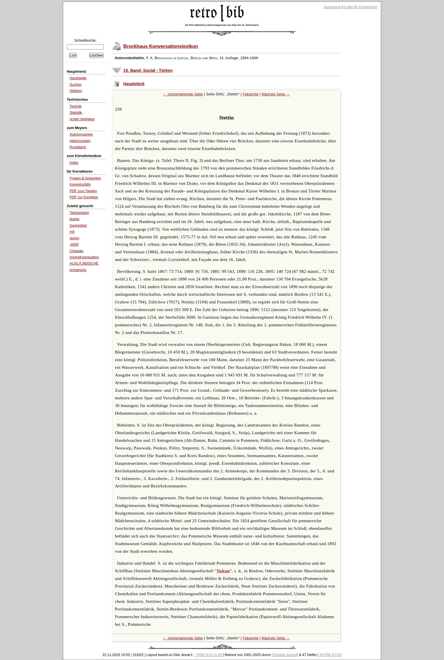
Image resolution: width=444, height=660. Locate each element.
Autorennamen (81, 134)
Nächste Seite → (276, 94)
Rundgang (78, 147)
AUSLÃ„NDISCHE (84, 263)
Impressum (332, 7)
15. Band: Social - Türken (148, 70)
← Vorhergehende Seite (183, 94)
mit (72, 232)
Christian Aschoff (285, 655)
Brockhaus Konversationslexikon (160, 46)
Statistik (76, 113)
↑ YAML (199, 655)
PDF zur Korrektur (84, 197)
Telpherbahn (79, 213)
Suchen (76, 85)
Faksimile (251, 94)
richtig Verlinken (82, 119)
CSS (338, 655)
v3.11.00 (215, 655)
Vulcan (223, 571)
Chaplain (77, 251)
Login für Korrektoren (360, 7)
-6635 (74, 245)
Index (74, 163)
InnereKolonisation (84, 257)
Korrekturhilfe (80, 185)
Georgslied (78, 226)
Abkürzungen (80, 141)
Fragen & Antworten (85, 178)
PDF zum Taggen (83, 191)
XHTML (325, 655)
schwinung (78, 270)
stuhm (74, 238)
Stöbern (76, 91)
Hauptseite (78, 78)
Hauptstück (134, 84)
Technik (76, 106)
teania (74, 219)
